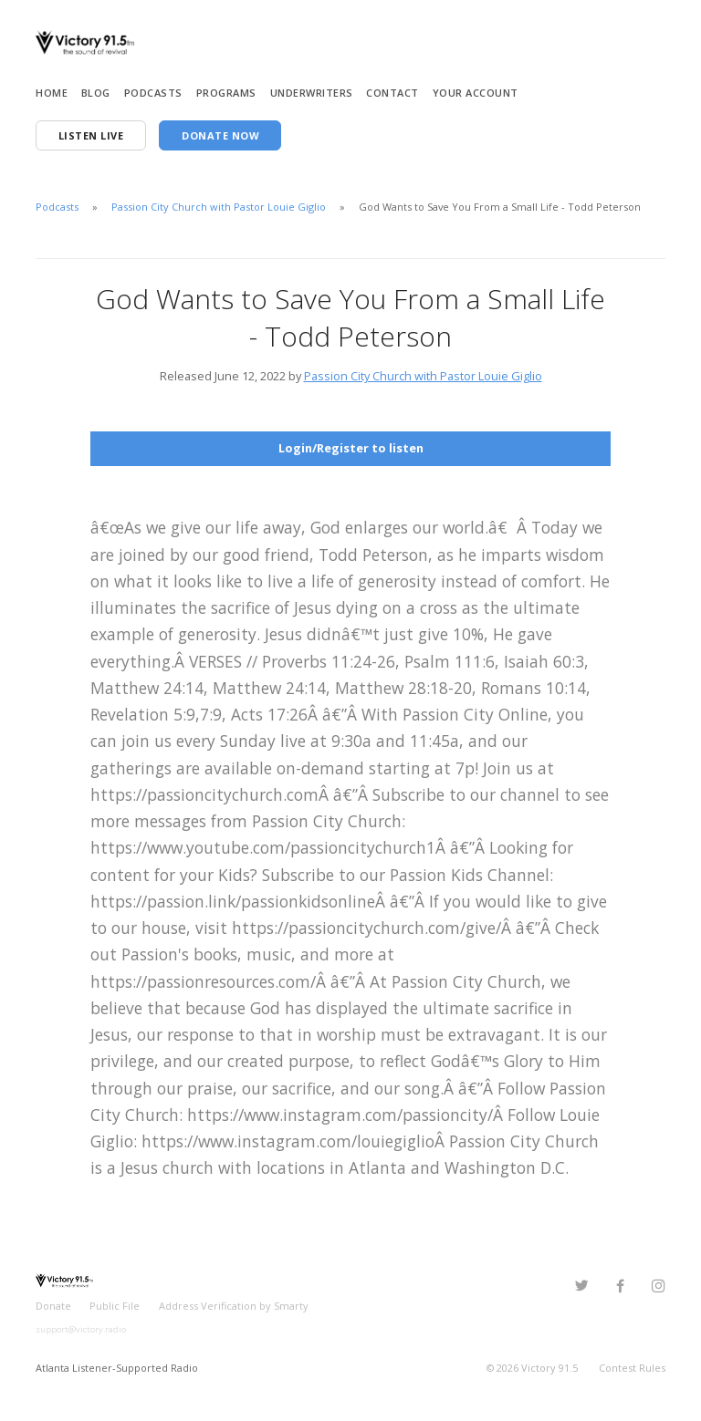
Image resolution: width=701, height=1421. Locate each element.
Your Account (475, 92)
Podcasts (153, 92)
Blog (95, 92)
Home (52, 92)
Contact (392, 92)
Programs (226, 92)
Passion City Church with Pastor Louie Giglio (218, 206)
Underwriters (311, 92)
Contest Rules (632, 1367)
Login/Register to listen (351, 448)
